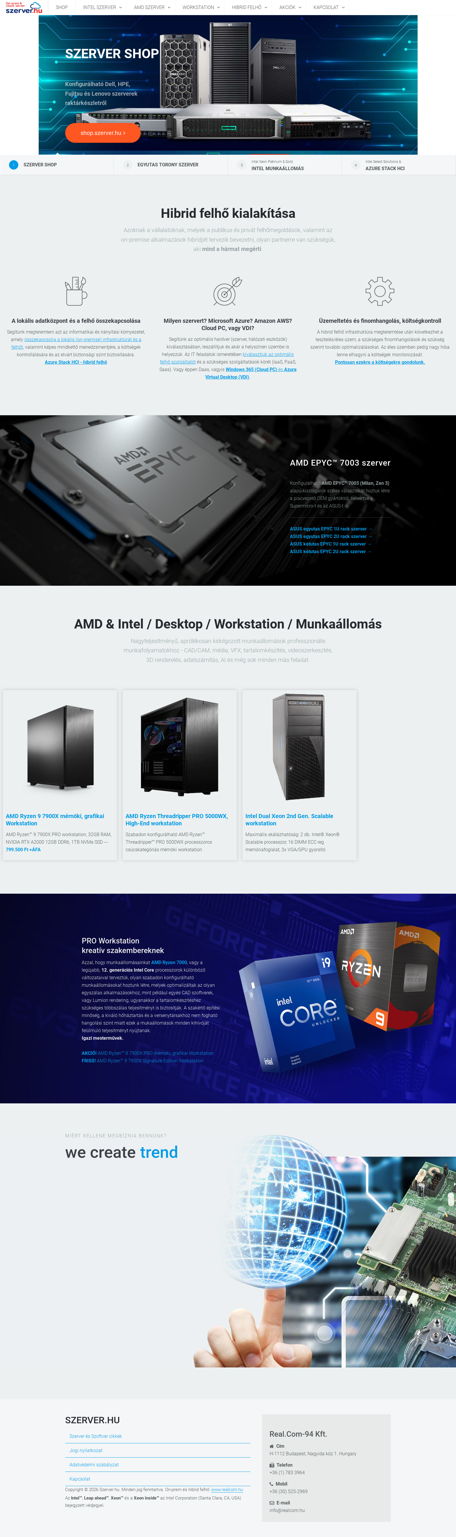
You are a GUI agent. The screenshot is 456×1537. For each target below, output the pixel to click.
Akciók (288, 7)
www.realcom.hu (227, 1489)
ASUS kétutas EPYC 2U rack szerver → (331, 551)
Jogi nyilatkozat (86, 1450)
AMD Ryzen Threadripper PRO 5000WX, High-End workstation (177, 820)
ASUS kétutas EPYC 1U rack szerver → (331, 544)
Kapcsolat (327, 7)
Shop (62, 7)
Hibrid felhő (247, 7)
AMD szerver (150, 7)
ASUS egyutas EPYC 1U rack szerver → (331, 529)
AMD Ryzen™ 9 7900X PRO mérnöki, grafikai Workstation (148, 1053)
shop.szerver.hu (103, 132)
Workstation (199, 7)
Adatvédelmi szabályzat (94, 1464)
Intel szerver (100, 7)
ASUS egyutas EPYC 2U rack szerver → (331, 536)
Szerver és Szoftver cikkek (96, 1436)
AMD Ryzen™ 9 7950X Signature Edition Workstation (143, 1061)
